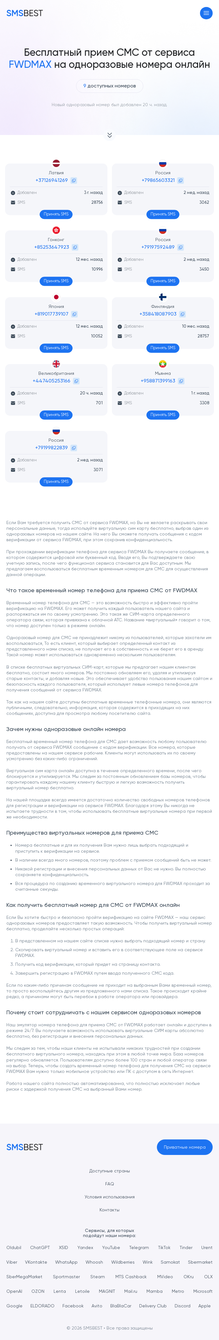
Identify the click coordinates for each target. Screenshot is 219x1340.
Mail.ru (130, 1291)
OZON (37, 1291)
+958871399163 (158, 381)
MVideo (165, 1276)
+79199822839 (51, 448)
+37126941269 (51, 180)
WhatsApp (66, 1262)
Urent (207, 1247)
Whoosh (94, 1262)
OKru (189, 1276)
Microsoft (203, 1291)
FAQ (109, 1183)
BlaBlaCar (120, 1305)
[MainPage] (24, 13)
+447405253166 (51, 381)
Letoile (82, 1291)
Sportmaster (66, 1276)
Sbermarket (200, 1262)
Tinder (186, 1247)
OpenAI (14, 1291)
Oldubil (13, 1247)
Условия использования (110, 1196)
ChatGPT (40, 1247)
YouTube (111, 1247)
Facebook (73, 1305)
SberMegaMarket (24, 1276)
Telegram (139, 1247)
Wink (148, 1262)
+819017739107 (51, 314)
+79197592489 (158, 247)
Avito (97, 1305)
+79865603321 (158, 180)
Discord (182, 1305)
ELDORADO (42, 1305)
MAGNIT (107, 1291)
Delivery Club (153, 1305)
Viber (11, 1262)
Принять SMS (56, 214)
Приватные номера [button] (185, 1147)
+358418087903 (158, 314)
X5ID (63, 1247)
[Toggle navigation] (206, 13)
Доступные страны (109, 1170)
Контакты (109, 1209)
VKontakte (36, 1262)
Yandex (85, 1247)
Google (14, 1305)
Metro (178, 1291)
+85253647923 (51, 247)
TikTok (164, 1247)
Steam (97, 1276)
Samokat (170, 1262)
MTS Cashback (131, 1276)
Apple (204, 1305)
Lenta (60, 1291)
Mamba (154, 1291)
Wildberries (123, 1262)
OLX (208, 1276)
